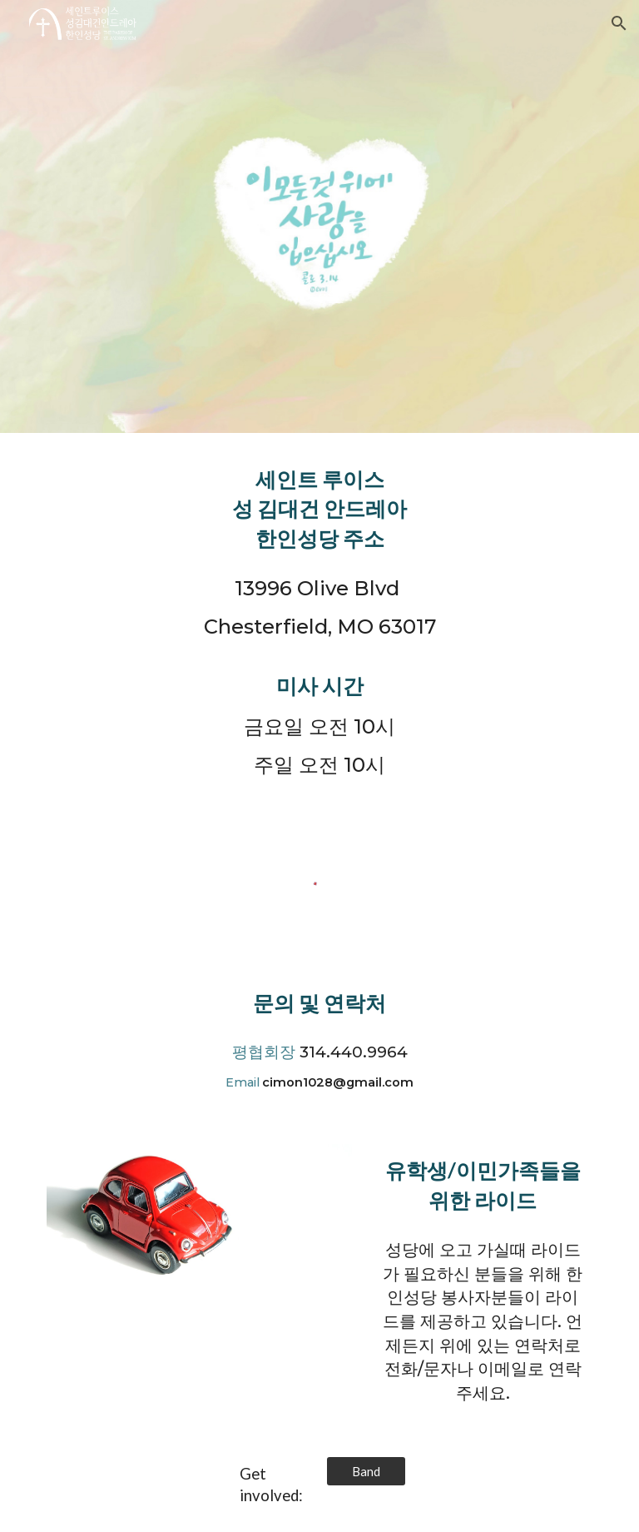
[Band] (365, 1471)
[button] (619, 23)
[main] (319, 509)
